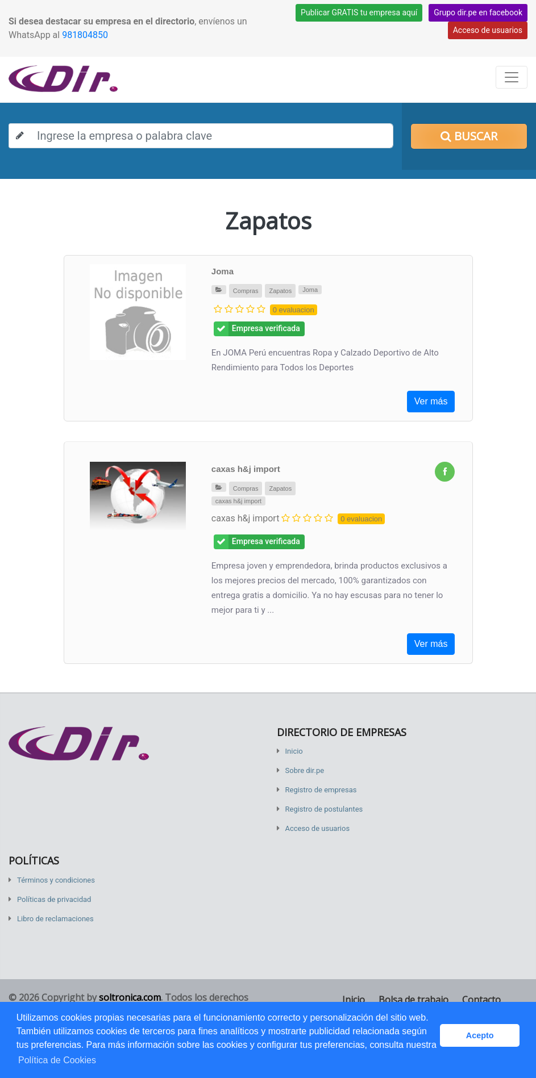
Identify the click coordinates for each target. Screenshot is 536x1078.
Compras (246, 290)
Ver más (431, 401)
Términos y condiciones (56, 880)
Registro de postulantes (324, 809)
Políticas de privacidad (54, 899)
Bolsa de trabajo (413, 999)
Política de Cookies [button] (57, 1060)
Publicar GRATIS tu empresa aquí (359, 12)
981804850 (85, 35)
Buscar (469, 136)
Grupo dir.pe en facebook (478, 12)
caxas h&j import (245, 469)
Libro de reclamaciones (55, 918)
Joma (222, 271)
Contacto (481, 999)
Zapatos (280, 290)
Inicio (294, 751)
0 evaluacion (293, 310)
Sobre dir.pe (305, 770)
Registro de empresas (321, 789)
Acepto (480, 1035)
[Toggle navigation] (511, 77)
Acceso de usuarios (487, 30)
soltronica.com (130, 997)
